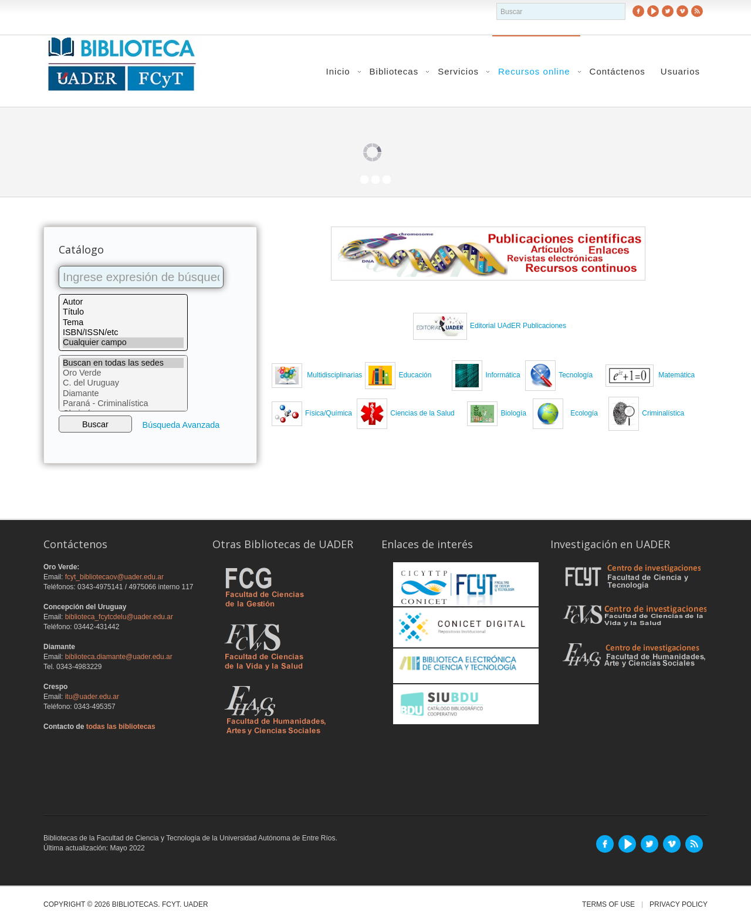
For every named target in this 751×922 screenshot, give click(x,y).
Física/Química (328, 413)
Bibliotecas (394, 71)
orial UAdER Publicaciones (524, 326)
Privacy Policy (678, 904)
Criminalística (644, 413)
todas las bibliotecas (120, 726)
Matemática (676, 375)
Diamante (123, 393)
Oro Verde (123, 373)
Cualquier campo (123, 342)
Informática (502, 375)
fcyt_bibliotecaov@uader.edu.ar (114, 577)
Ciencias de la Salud (422, 413)
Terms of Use (608, 904)
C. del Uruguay (123, 383)
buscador (496, 3)
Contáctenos (617, 71)
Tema (123, 322)
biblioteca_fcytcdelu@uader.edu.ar (119, 617)
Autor (123, 302)
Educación (417, 375)
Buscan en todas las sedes (123, 363)
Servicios (458, 71)
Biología (513, 413)
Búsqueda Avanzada (181, 425)
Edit (476, 326)
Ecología (583, 413)
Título (123, 312)
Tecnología (576, 375)
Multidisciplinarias (333, 375)
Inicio (338, 71)
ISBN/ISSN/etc (123, 332)
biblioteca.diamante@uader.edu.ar (118, 657)
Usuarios (680, 71)
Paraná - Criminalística (123, 403)
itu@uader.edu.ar (92, 697)
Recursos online (534, 71)
